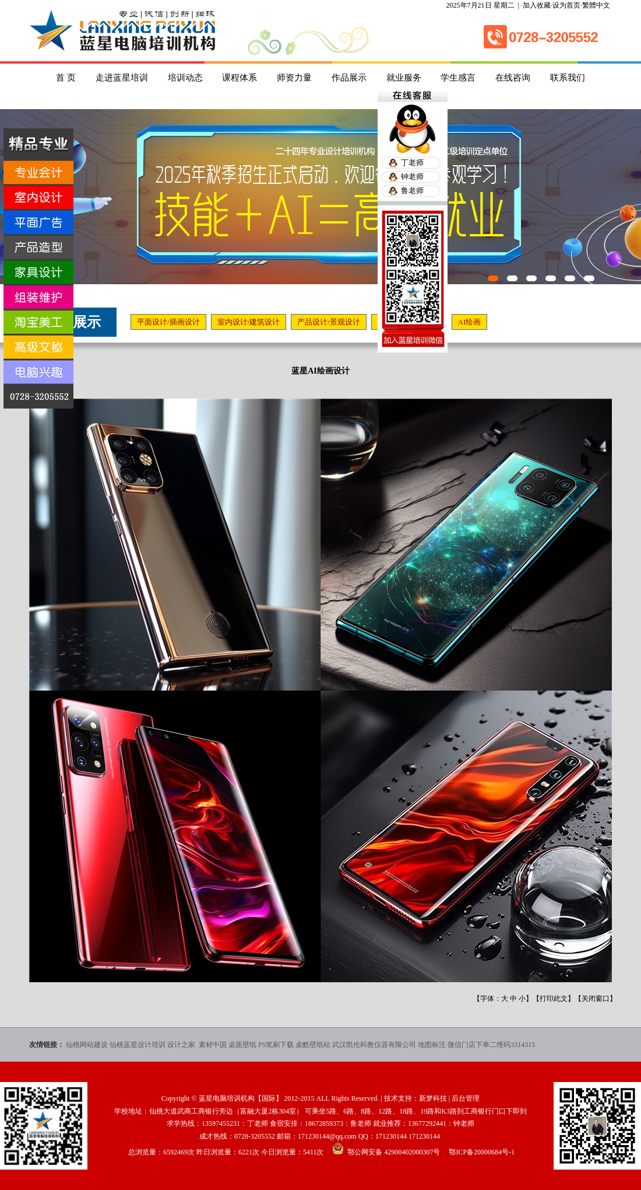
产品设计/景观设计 (328, 321)
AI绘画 (469, 321)
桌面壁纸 (242, 1045)
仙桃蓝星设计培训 (137, 1045)
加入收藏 (537, 5)
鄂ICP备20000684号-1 (482, 1152)
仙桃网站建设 (87, 1045)
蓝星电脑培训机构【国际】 (241, 1098)
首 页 (66, 77)
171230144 (391, 1136)
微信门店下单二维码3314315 (491, 1045)
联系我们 (567, 77)
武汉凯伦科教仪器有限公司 (374, 1045)
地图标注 (432, 1045)
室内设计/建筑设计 (248, 321)
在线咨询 (512, 77)
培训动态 (185, 77)
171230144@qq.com (327, 1136)
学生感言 (458, 77)
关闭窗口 (596, 998)
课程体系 (239, 77)
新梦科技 (433, 1098)
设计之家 (182, 1045)
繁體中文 (596, 5)
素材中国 (213, 1045)
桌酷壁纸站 (312, 1045)
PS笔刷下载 (276, 1045)
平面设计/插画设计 (168, 321)
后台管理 (466, 1098)
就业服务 (403, 77)
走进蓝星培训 (122, 77)
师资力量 (294, 77)
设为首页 (566, 5)
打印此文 (554, 998)
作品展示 (349, 77)
